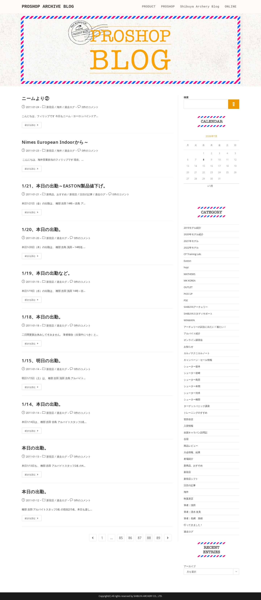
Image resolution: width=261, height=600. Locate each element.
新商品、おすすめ (56, 194)
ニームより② (35, 98)
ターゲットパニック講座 (197, 406)
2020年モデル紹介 (193, 234)
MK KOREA (190, 280)
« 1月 (210, 185)
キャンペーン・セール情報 (198, 360)
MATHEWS (189, 274)
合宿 (186, 439)
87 (140, 538)
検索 (186, 97)
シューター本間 (192, 386)
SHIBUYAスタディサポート (198, 313)
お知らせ (188, 346)
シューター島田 (192, 379)
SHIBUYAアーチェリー (196, 307)
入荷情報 (188, 425)
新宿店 (50, 107)
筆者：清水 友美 (192, 511)
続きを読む (31, 125)
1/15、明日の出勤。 (42, 361)
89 (158, 538)
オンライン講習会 (193, 340)
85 (121, 538)
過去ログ (70, 107)
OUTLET (188, 287)
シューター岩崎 (192, 373)
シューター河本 (192, 393)
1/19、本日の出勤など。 (47, 273)
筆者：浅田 (190, 505)
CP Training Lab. (192, 254)
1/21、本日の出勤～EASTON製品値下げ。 (65, 186)
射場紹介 (188, 458)
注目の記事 (86, 194)
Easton (187, 260)
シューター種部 (192, 399)
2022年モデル (191, 247)
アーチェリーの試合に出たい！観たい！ (205, 326)
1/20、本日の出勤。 (42, 229)
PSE (186, 300)
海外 (59, 107)
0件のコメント (90, 107)
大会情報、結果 (192, 452)
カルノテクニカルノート (197, 353)
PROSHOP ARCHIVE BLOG (48, 6)
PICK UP (188, 293)
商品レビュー (191, 445)
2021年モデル (191, 241)
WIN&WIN (189, 320)
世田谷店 (188, 419)
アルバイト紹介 (192, 333)
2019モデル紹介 (192, 227)
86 (130, 538)
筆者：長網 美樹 (193, 518)
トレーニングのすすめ (195, 412)
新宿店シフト (191, 478)
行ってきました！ (193, 524)
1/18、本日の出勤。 (42, 317)
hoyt (186, 267)
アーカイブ (190, 566)
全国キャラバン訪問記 (195, 432)
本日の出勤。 (35, 448)
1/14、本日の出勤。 (42, 404)
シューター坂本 (192, 366)
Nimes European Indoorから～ (55, 142)
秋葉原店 (188, 498)
